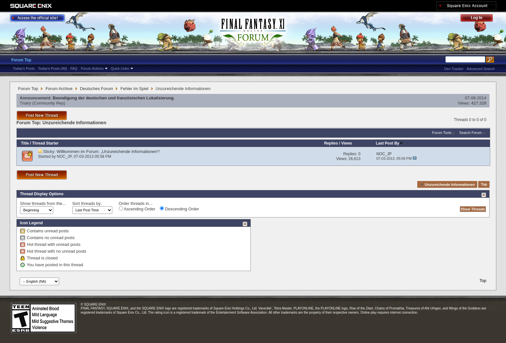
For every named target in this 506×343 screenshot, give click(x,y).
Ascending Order (137, 208)
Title (25, 143)
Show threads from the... (43, 203)
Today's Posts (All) (52, 68)
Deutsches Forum (96, 88)
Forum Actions (92, 68)
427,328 (478, 103)
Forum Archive (59, 88)
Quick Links (120, 68)
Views (346, 143)
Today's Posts (24, 68)
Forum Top (21, 60)
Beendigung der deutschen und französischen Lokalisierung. (114, 98)
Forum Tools (441, 133)
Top (484, 185)
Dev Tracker (453, 69)
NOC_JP (64, 156)
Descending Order (179, 208)
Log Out (480, 19)
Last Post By (389, 143)
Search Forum (470, 133)
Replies (331, 143)
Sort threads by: (87, 203)
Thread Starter (45, 143)
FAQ (73, 68)
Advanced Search (481, 69)
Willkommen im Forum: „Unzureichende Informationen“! (108, 151)
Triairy (25, 103)
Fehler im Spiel (134, 88)
